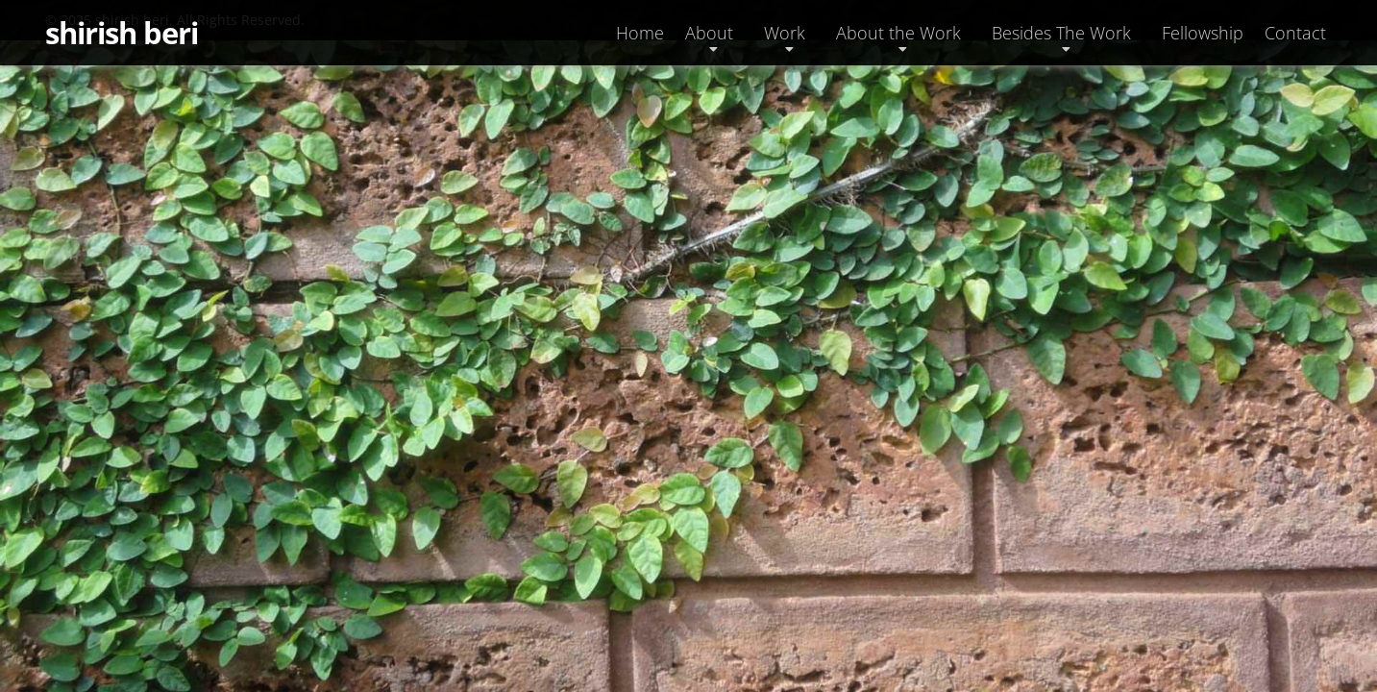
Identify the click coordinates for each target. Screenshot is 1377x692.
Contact (1295, 32)
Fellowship (1202, 32)
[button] (714, 33)
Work (784, 32)
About (709, 32)
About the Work (898, 32)
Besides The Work (1061, 32)
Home (640, 32)
